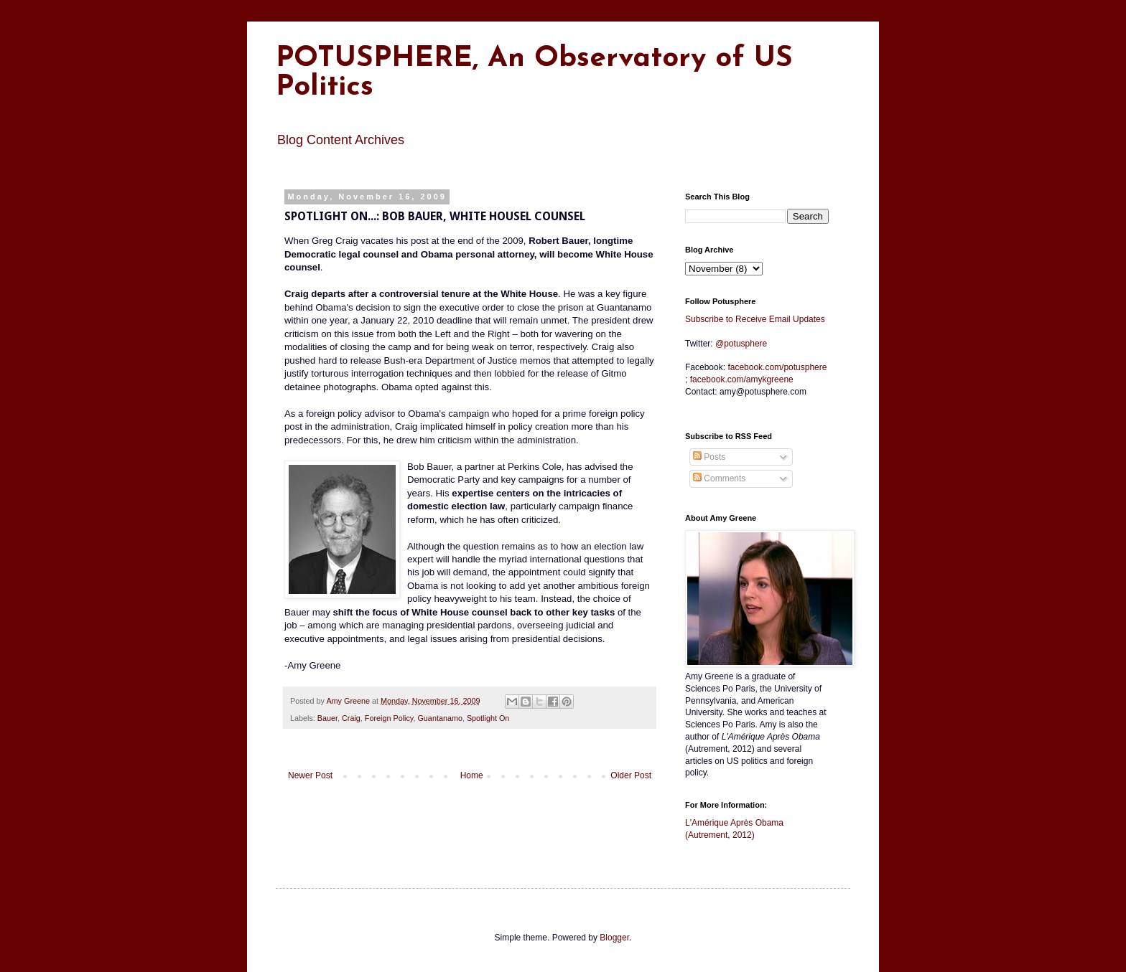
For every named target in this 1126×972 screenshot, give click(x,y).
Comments (719, 478)
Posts (709, 457)
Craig (351, 718)
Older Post (630, 775)
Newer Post (310, 775)
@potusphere (741, 344)
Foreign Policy (389, 718)
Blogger (614, 938)
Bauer (327, 718)
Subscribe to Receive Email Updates (755, 319)
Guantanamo (439, 718)
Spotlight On (488, 718)
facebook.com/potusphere (777, 367)
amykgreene (742, 379)
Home (471, 775)
